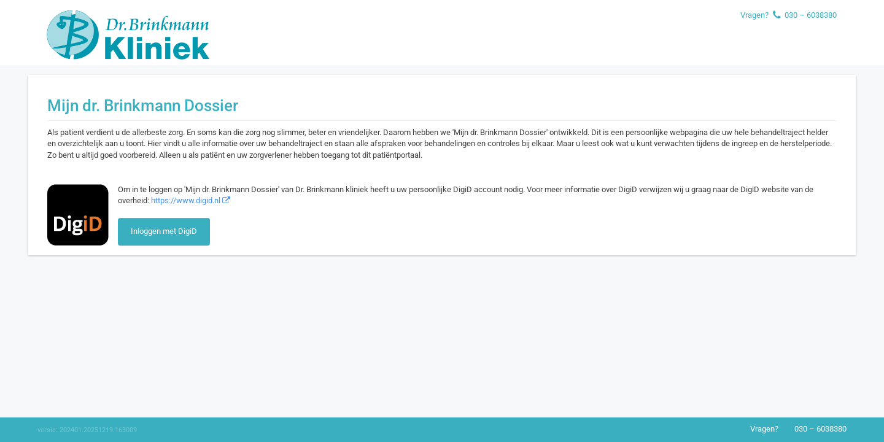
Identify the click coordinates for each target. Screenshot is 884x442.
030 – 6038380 (811, 15)
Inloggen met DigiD (164, 231)
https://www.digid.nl (190, 200)
